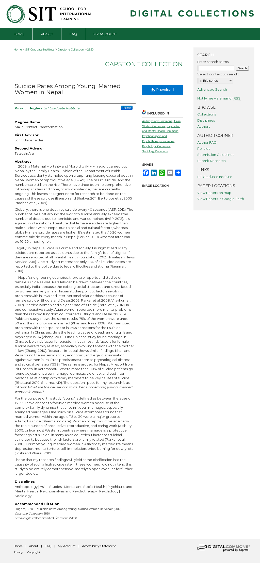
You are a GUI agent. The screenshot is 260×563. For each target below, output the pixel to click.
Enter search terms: (213, 62)
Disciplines (206, 120)
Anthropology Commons (157, 121)
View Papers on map (214, 193)
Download (162, 90)
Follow (127, 107)
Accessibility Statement (99, 546)
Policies (203, 148)
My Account (67, 546)
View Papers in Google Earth (220, 199)
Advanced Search (212, 89)
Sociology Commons (155, 151)
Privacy (18, 552)
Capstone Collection (71, 49)
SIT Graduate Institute (39, 49)
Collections (206, 114)
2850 (90, 49)
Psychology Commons (156, 146)
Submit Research (211, 161)
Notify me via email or (218, 98)
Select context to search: (218, 74)
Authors (203, 126)
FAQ (48, 546)
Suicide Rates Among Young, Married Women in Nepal (68, 89)
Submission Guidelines (215, 155)
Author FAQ (207, 142)
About (33, 546)
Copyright (33, 552)
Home (18, 49)
